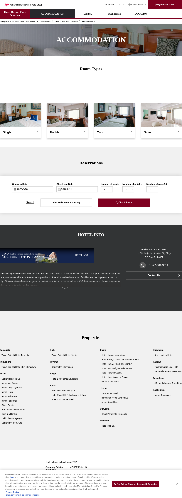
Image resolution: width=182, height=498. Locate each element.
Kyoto (53, 385)
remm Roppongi (9, 401)
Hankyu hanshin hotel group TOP (61, 462)
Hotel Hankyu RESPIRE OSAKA (116, 364)
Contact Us (154, 275)
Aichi (52, 350)
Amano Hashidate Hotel (63, 399)
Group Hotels (45, 21)
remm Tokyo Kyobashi (12, 387)
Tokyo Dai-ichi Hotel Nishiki (64, 355)
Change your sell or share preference (23, 495)
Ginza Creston (8, 405)
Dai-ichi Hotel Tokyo (11, 379)
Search (30, 202)
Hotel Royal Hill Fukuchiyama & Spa (69, 395)
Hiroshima (158, 350)
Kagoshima (158, 390)
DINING (70, 13)
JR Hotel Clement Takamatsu (168, 371)
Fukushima (5, 362)
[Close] (177, 483)
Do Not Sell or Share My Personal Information (135, 484)
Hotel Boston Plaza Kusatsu (15, 14)
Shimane (104, 420)
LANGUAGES (136, 4)
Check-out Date (64, 184)
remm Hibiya (7, 392)
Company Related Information (54, 468)
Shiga (53, 373)
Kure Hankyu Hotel (163, 355)
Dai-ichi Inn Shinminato (62, 367)
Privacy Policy (12, 492)
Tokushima (158, 378)
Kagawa (157, 362)
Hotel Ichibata (108, 426)
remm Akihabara (9, 396)
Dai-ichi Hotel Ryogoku (12, 418)
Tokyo (3, 373)
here (12, 477)
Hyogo (103, 388)
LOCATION (123, 13)
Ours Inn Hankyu (9, 414)
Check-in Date (19, 184)
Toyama (54, 362)
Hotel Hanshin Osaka (111, 373)
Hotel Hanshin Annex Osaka (114, 377)
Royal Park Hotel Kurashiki (114, 414)
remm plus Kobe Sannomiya (114, 398)
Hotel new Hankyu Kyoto (63, 390)
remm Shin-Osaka (110, 381)
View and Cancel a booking (66, 202)
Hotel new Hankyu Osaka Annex (116, 368)
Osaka (103, 350)
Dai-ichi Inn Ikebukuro (12, 423)
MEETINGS (96, 13)
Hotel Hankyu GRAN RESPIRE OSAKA (120, 359)
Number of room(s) (156, 184)
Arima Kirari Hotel (109, 402)
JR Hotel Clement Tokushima (168, 383)
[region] (91, 484)
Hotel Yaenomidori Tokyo (13, 409)
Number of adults (110, 184)
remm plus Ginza (10, 383)
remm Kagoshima (163, 395)
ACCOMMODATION (43, 13)
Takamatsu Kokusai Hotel (167, 367)
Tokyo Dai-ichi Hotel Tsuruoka (15, 355)
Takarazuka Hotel (109, 393)
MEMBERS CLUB (112, 4)
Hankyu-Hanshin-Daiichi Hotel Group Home (17, 21)
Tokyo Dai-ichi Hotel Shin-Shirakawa (19, 367)
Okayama (104, 409)
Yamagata (5, 350)
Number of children (132, 184)
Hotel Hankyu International (113, 355)
